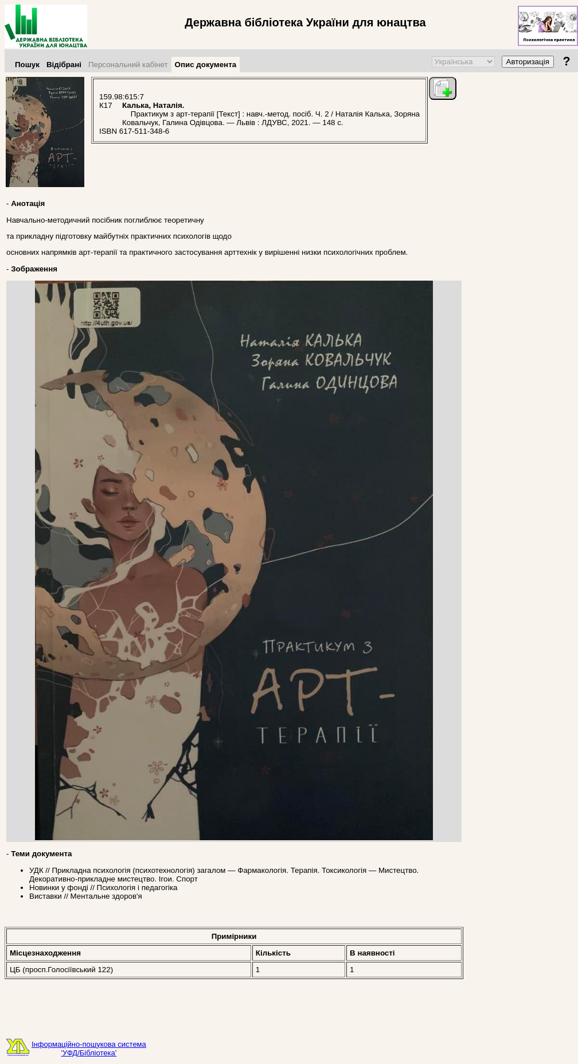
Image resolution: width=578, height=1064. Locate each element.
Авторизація (527, 61)
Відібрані (63, 64)
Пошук (27, 64)
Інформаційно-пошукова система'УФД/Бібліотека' (89, 1048)
